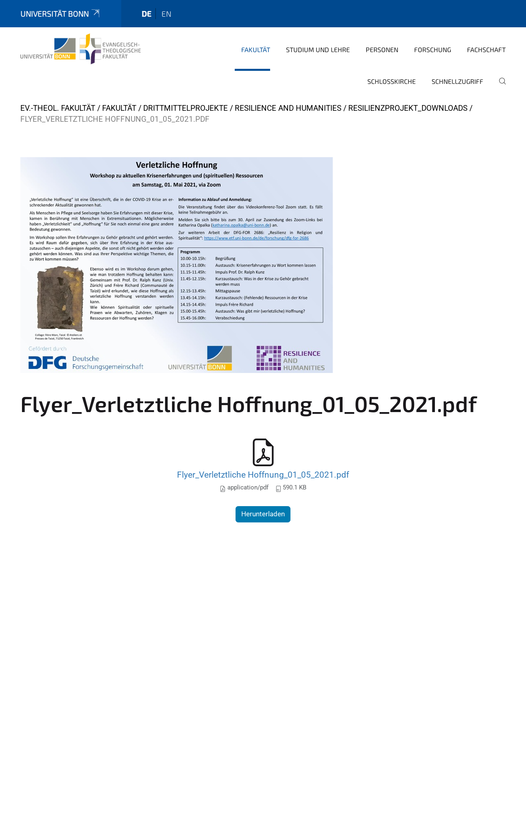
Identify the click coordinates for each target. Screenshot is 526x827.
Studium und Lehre (318, 49)
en (166, 13)
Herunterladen (263, 514)
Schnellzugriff (457, 81)
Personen (382, 49)
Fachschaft (486, 49)
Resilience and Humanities (288, 108)
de (146, 13)
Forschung (432, 49)
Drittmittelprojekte (185, 108)
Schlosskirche (391, 81)
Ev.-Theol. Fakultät (57, 108)
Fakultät (255, 49)
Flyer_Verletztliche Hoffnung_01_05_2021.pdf (263, 474)
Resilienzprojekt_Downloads (407, 108)
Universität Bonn (60, 13)
